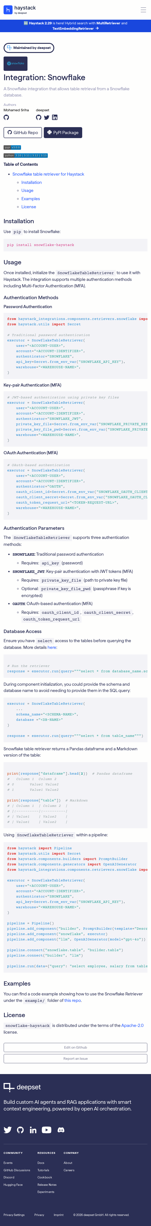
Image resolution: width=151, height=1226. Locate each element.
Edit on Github (75, 1047)
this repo (72, 1000)
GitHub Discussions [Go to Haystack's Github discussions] (17, 1170)
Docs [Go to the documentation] (41, 1163)
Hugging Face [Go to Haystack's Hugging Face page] (13, 1184)
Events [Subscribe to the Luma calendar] (8, 1163)
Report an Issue (75, 1058)
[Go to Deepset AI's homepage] (75, 1087)
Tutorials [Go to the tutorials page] (43, 1170)
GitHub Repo (23, 132)
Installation (31, 182)
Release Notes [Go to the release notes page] (47, 1184)
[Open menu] (143, 10)
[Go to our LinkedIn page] (33, 1131)
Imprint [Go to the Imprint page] (58, 1215)
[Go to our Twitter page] (8, 1131)
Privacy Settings (14, 1215)
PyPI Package (63, 132)
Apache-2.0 (132, 1025)
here (52, 647)
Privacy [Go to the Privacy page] (39, 1215)
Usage (27, 190)
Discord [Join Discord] (9, 1177)
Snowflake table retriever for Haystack (48, 174)
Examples (30, 198)
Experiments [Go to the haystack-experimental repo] (46, 1192)
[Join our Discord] (61, 1131)
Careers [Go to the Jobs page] (69, 1170)
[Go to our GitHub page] (20, 1131)
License (28, 206)
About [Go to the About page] (68, 1163)
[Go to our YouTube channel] (46, 1131)
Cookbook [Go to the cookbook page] (45, 1177)
